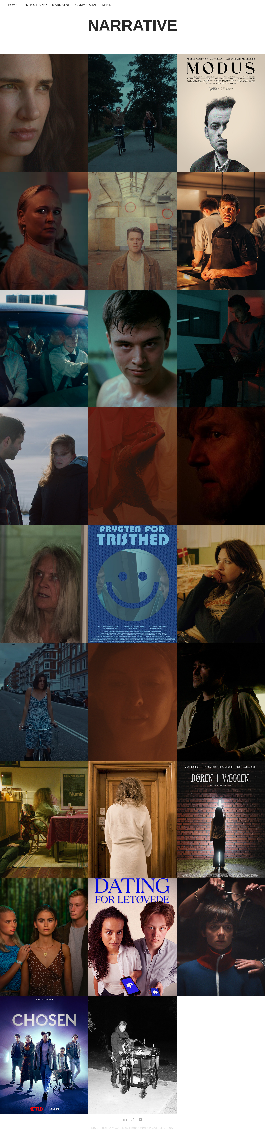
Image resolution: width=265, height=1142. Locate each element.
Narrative (61, 5)
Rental (108, 5)
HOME (13, 5)
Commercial (86, 5)
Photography (34, 5)
